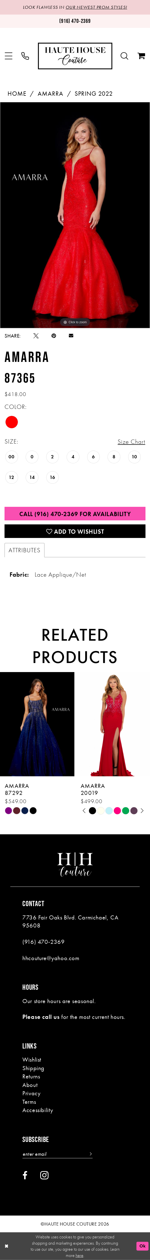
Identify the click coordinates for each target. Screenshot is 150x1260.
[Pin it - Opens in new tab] (54, 336)
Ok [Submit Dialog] (142, 1246)
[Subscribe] (90, 1153)
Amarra (50, 93)
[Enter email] (57, 1153)
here (79, 1255)
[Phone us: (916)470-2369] (75, 21)
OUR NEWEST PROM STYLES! (96, 7)
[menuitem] (9, 56)
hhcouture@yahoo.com (50, 958)
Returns (31, 1076)
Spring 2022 (94, 93)
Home (17, 93)
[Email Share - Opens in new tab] (71, 336)
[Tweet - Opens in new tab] (36, 336)
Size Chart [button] (131, 441)
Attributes (24, 550)
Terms (29, 1102)
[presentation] (37, 724)
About (29, 1085)
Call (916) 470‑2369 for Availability (75, 514)
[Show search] (124, 56)
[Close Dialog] (7, 1246)
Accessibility (37, 1110)
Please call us (41, 1017)
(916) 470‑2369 (43, 942)
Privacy (31, 1093)
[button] (9, 56)
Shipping (33, 1068)
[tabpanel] (75, 215)
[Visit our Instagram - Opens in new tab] (44, 1175)
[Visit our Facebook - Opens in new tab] (24, 1175)
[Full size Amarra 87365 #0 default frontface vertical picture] (75, 215)
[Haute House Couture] (75, 56)
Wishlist (31, 1059)
